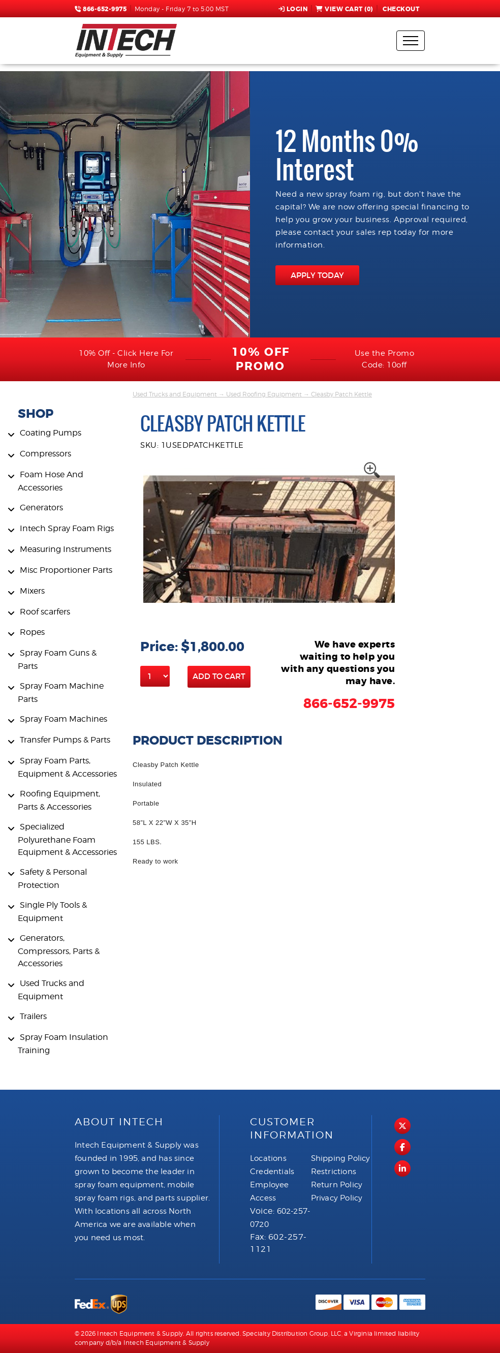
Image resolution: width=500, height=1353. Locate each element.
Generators (41, 507)
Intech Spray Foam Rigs (67, 528)
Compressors (45, 453)
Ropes (32, 632)
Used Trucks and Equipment (175, 394)
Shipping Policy (340, 1158)
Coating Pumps (50, 433)
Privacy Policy (337, 1198)
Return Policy (337, 1184)
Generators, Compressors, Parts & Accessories (59, 950)
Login (293, 9)
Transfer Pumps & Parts (65, 740)
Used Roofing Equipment (264, 394)
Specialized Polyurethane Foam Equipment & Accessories (67, 839)
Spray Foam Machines (63, 719)
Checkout (400, 9)
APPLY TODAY (317, 275)
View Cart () (344, 9)
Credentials (272, 1171)
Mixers (32, 591)
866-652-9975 (101, 9)
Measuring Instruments (65, 549)
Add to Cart (219, 676)
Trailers (33, 1016)
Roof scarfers (45, 612)
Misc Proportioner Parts (66, 570)
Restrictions (333, 1171)
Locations (268, 1158)
